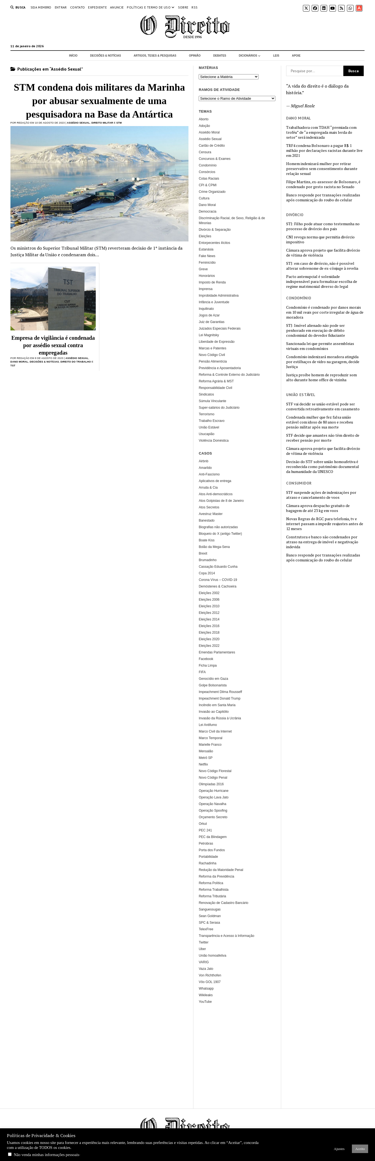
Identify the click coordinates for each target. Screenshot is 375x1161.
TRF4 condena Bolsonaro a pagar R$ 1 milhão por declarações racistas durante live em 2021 (324, 150)
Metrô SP (205, 758)
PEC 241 (205, 830)
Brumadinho (208, 560)
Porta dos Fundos (212, 850)
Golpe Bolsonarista (212, 685)
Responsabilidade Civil (215, 388)
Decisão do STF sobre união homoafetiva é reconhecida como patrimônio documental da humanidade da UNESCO (322, 466)
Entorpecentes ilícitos (214, 243)
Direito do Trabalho (76, 361)
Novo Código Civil (212, 355)
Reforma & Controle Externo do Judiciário (229, 375)
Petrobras (206, 843)
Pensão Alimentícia (213, 361)
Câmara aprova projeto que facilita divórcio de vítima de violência (323, 253)
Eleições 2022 (209, 646)
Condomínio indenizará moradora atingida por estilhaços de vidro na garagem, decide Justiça (322, 361)
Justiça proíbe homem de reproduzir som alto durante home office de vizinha (321, 377)
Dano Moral (19, 361)
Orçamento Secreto (213, 817)
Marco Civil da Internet (215, 731)
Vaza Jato (206, 969)
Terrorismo (206, 414)
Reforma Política (211, 883)
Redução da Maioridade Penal (221, 870)
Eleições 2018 (209, 632)
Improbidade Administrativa (219, 295)
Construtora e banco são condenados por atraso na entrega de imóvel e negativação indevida (322, 541)
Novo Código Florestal (215, 771)
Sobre (183, 7)
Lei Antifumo (208, 725)
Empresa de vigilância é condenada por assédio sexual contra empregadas (53, 345)
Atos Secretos (209, 507)
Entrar (61, 7)
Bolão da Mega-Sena (214, 547)
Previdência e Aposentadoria (220, 368)
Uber (202, 949)
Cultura (204, 198)
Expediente (97, 7)
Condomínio (208, 165)
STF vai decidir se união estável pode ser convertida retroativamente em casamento (323, 406)
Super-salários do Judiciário (219, 408)
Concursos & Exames (214, 159)
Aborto (203, 119)
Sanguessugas (209, 909)
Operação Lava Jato (213, 797)
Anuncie (117, 7)
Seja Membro (41, 7)
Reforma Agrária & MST (216, 381)
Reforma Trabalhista (213, 890)
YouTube (205, 1002)
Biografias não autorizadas (218, 527)
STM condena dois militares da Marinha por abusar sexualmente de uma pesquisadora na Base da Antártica (99, 101)
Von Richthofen (210, 975)
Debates (219, 55)
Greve (203, 269)
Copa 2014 (207, 573)
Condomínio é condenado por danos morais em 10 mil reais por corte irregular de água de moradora (324, 312)
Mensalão (206, 751)
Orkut (203, 824)
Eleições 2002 (209, 593)
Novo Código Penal (213, 777)
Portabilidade (208, 857)
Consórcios (207, 172)
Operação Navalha (212, 804)
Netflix (203, 764)
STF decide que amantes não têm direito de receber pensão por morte (322, 438)
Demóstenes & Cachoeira (217, 586)
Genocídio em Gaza (213, 679)
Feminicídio (207, 263)
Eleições (205, 236)
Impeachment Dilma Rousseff (220, 692)
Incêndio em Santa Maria (217, 705)
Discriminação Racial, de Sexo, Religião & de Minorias (232, 220)
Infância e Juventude (214, 302)
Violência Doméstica (214, 440)
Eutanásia (206, 249)
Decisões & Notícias (105, 55)
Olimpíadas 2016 (211, 784)
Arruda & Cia (208, 487)
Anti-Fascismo (209, 474)
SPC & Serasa (209, 923)
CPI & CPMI (208, 185)
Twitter (203, 942)
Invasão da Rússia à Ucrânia (220, 718)
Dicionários (248, 55)
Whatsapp (206, 988)
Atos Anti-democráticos (215, 494)
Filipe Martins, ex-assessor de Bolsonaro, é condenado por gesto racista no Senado (323, 184)
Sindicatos (206, 394)
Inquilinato (206, 309)
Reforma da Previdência (216, 876)
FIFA (202, 672)
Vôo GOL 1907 (210, 982)
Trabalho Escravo (212, 421)
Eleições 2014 (209, 619)
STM (119, 122)
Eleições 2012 (209, 613)
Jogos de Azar (209, 315)
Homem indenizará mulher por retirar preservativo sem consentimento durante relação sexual (321, 168)
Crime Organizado (212, 192)
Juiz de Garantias (211, 322)
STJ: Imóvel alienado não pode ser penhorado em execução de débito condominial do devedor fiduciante (315, 330)
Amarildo (205, 468)
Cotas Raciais (209, 178)
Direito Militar (102, 122)
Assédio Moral (209, 132)
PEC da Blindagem (212, 837)
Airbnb (203, 461)
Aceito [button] (360, 1149)
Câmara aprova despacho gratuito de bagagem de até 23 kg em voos (318, 508)
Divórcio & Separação (215, 230)
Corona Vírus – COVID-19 (218, 580)
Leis (276, 55)
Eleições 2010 (209, 606)
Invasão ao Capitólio (214, 712)
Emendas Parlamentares (217, 652)
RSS (194, 7)
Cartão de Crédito (212, 145)
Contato (77, 7)
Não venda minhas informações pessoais (46, 1154)
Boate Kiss (206, 540)
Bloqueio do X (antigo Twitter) (220, 534)
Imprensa (205, 289)
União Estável (209, 427)
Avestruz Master (210, 514)
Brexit (203, 553)
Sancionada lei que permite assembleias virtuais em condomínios (320, 346)
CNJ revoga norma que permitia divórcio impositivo (320, 239)
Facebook (206, 659)
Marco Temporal (210, 738)
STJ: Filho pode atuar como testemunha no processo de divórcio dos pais (323, 226)
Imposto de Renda (212, 282)
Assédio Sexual (78, 122)
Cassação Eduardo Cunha (218, 567)
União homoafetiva (212, 955)
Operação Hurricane (213, 791)
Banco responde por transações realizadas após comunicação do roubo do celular (323, 197)
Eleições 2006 (209, 600)
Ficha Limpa (208, 665)
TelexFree (206, 929)
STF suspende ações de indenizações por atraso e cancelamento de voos (321, 495)
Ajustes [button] (339, 1149)
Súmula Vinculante (212, 401)
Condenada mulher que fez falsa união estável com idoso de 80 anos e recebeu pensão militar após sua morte (319, 422)
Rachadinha (207, 863)
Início (73, 55)
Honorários (207, 276)
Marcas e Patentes (212, 348)
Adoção (204, 126)
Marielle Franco (210, 745)
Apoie (296, 55)
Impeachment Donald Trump (219, 698)
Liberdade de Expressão (216, 342)
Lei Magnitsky (209, 335)
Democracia (207, 211)
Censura (205, 152)
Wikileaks (206, 995)
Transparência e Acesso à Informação (226, 936)
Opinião (195, 55)
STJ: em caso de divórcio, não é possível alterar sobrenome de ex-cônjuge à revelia (322, 266)
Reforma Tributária (212, 896)
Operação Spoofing (213, 810)
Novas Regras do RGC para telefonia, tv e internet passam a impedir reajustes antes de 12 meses (324, 523)
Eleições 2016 (209, 626)
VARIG (204, 962)
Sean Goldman (210, 916)
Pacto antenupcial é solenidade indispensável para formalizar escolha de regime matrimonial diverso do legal (321, 281)
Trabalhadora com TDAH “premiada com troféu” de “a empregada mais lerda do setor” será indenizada (321, 132)
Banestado (206, 520)
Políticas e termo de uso (149, 7)
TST (12, 365)
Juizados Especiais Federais (219, 328)
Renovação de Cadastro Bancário (223, 903)
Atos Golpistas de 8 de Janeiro (221, 501)
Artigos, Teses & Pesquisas (155, 55)
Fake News (207, 256)
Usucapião (206, 434)
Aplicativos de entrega (215, 481)
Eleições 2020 (209, 639)
